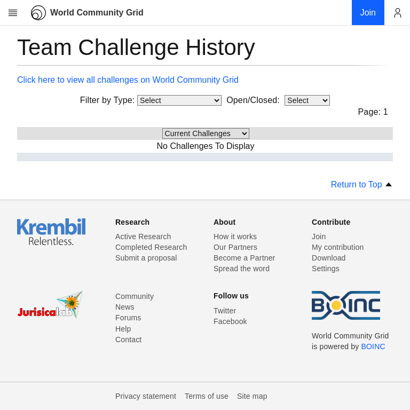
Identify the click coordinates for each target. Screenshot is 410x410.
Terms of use (206, 396)
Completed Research (151, 247)
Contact (128, 339)
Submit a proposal (146, 258)
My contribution (338, 247)
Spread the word (242, 268)
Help (123, 329)
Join (319, 236)
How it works (235, 236)
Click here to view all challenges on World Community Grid (128, 79)
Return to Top (362, 184)
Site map (252, 396)
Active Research (143, 236)
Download (329, 258)
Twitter (225, 310)
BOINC (373, 346)
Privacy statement (145, 396)
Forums (128, 317)
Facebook (230, 321)
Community (134, 296)
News (125, 307)
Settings (326, 268)
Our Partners (235, 247)
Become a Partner (244, 258)
